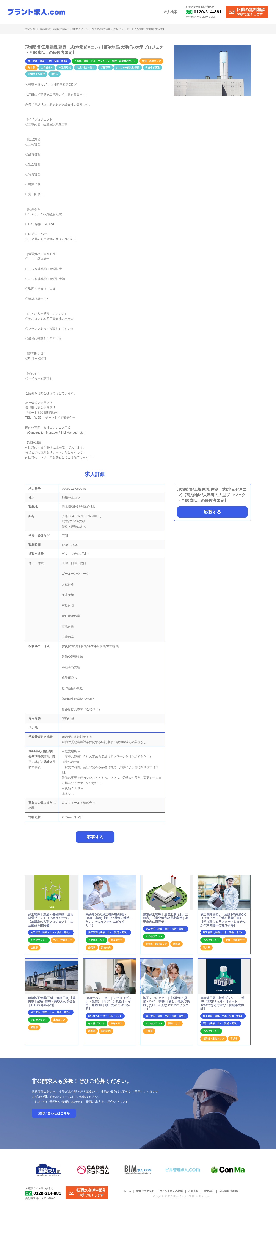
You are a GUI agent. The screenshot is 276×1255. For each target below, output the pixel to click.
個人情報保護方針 (229, 1191)
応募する (212, 512)
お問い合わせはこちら (54, 1113)
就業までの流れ (145, 1191)
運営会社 (209, 1191)
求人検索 (170, 12)
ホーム (127, 1191)
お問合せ (193, 1191)
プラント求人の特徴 (171, 1191)
